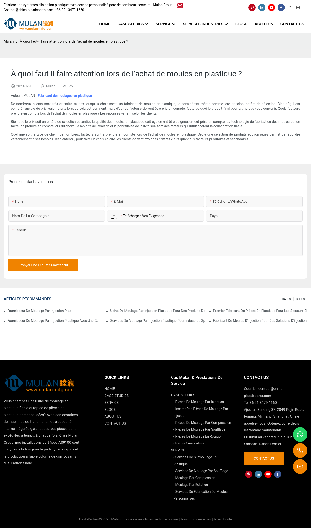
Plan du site (222, 519)
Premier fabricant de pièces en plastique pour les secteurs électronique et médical (260, 311)
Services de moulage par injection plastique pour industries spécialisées (157, 321)
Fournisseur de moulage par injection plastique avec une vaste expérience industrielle (39, 311)
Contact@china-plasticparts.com (28, 10)
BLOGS (300, 299)
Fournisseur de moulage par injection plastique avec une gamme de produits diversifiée (54, 321)
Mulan (9, 41)
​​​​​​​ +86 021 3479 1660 (68, 10)
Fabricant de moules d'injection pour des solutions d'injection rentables (260, 321)
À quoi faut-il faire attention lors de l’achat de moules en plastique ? (74, 41)
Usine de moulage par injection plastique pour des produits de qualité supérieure (157, 311)
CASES (286, 299)
